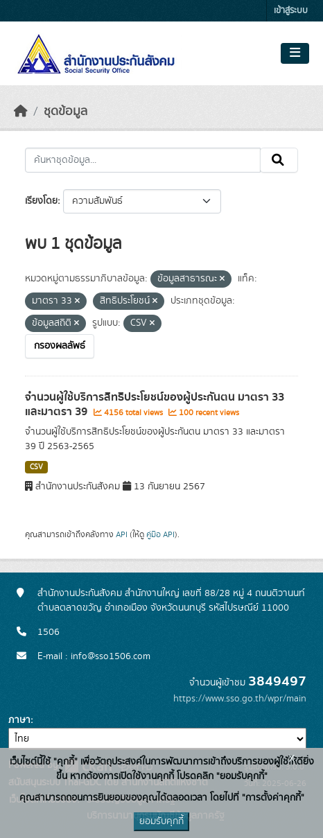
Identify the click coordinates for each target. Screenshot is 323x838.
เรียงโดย (41, 201)
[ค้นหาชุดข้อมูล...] (143, 160)
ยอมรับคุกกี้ (161, 821)
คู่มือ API (160, 534)
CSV (36, 467)
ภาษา (19, 720)
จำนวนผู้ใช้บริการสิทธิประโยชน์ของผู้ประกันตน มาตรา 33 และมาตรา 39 (154, 404)
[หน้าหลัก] (21, 112)
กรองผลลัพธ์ (59, 346)
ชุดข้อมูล (65, 112)
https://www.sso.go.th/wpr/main (239, 699)
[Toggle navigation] (295, 53)
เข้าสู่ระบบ (291, 10)
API (122, 534)
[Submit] (279, 160)
